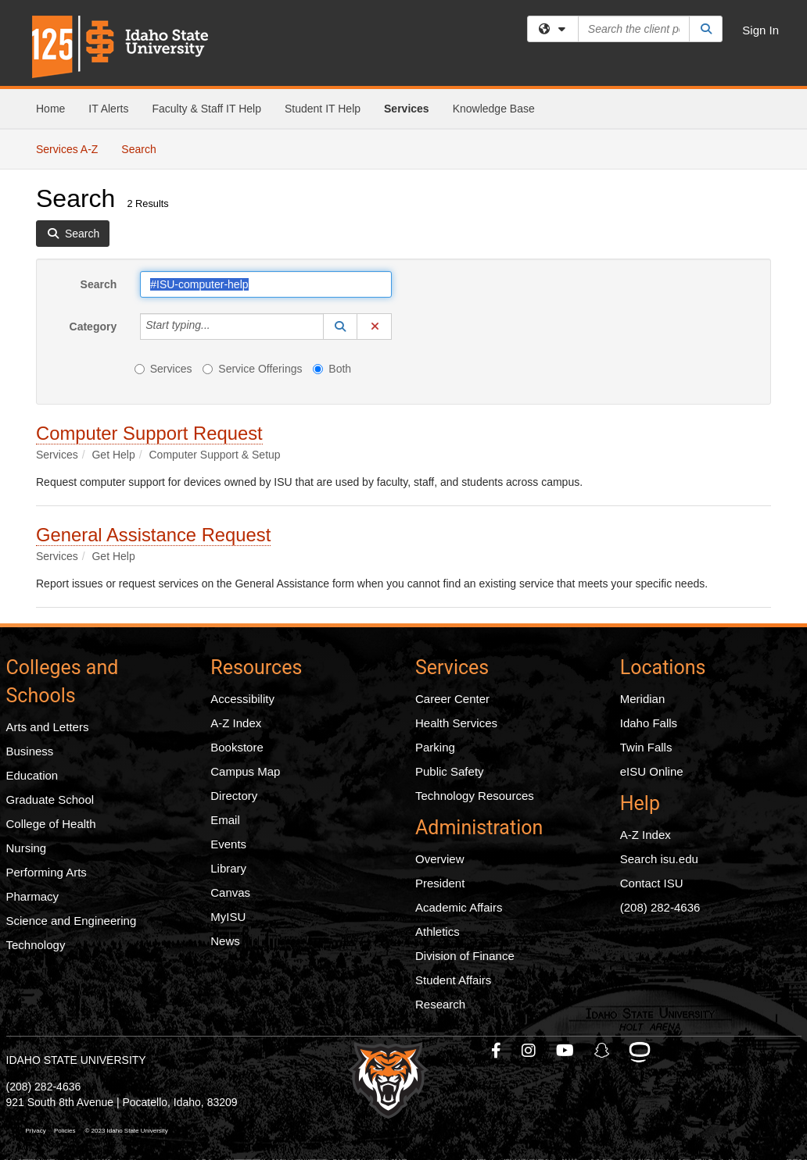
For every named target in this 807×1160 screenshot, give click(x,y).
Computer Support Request (149, 433)
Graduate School (50, 799)
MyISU (228, 916)
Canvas (230, 892)
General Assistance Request (153, 534)
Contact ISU (651, 883)
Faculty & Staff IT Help (206, 108)
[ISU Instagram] (529, 1050)
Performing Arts (46, 872)
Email (225, 819)
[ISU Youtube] (565, 1050)
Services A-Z (67, 149)
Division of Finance (465, 955)
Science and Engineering (71, 920)
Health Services (456, 723)
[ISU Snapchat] (603, 1050)
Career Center (452, 698)
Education (32, 775)
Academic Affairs (458, 907)
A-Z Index (235, 723)
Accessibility (242, 698)
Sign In (760, 30)
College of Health (51, 823)
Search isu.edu (659, 859)
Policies (65, 1130)
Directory (233, 795)
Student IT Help (322, 108)
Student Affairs (453, 980)
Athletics (437, 931)
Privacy (36, 1130)
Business (30, 751)
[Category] (219, 326)
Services (406, 108)
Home (50, 108)
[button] (340, 326)
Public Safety (449, 771)
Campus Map (245, 771)
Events (228, 844)
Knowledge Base (494, 108)
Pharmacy (32, 896)
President (439, 883)
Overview (439, 859)
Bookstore (237, 747)
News (225, 941)
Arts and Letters (47, 726)
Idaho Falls (648, 723)
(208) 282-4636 (660, 907)
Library (228, 868)
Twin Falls (646, 747)
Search (144, 148)
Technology (36, 944)
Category (93, 326)
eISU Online (651, 771)
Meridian (642, 698)
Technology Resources (474, 795)
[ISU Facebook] (497, 1050)
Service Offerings (252, 368)
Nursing (26, 848)
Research (440, 1004)
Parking (435, 747)
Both (332, 368)
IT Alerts (108, 108)
